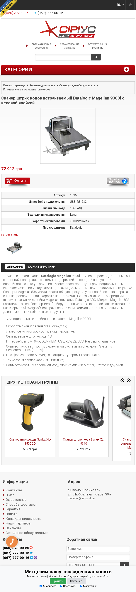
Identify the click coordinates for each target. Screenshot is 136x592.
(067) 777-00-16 (50, 13)
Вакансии (13, 528)
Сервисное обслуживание (26, 533)
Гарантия (13, 509)
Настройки (68, 586)
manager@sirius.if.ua (81, 498)
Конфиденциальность (23, 519)
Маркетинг (88, 586)
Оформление (16, 499)
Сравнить (12, 234)
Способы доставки (21, 504)
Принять (58, 581)
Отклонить (76, 581)
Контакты (14, 490)
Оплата (11, 514)
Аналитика (48, 586)
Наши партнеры (18, 523)
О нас (10, 495)
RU (119, 5)
